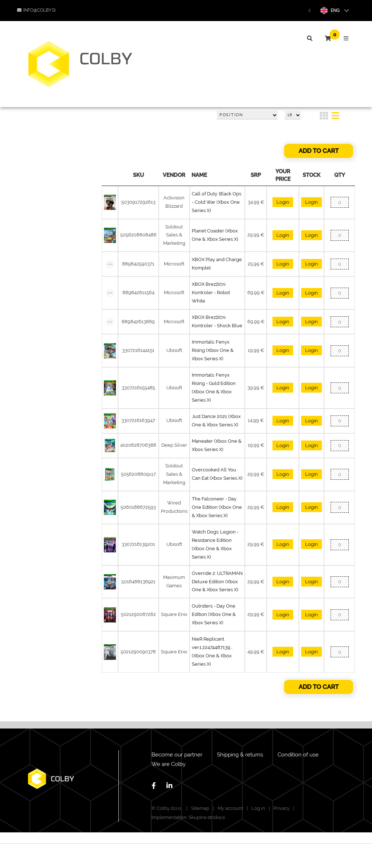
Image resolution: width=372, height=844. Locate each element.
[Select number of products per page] (293, 115)
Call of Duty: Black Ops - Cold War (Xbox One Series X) (216, 202)
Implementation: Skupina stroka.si (188, 817)
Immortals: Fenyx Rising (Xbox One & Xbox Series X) (213, 350)
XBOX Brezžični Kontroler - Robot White (211, 292)
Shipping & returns (240, 754)
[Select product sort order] (247, 115)
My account (230, 808)
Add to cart (319, 150)
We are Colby (168, 764)
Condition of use (298, 754)
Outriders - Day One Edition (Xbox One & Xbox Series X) (214, 614)
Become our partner (176, 754)
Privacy (282, 808)
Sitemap (200, 808)
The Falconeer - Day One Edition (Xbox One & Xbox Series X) (217, 507)
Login (282, 202)
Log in (258, 808)
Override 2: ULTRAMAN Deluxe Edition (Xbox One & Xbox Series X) (217, 582)
